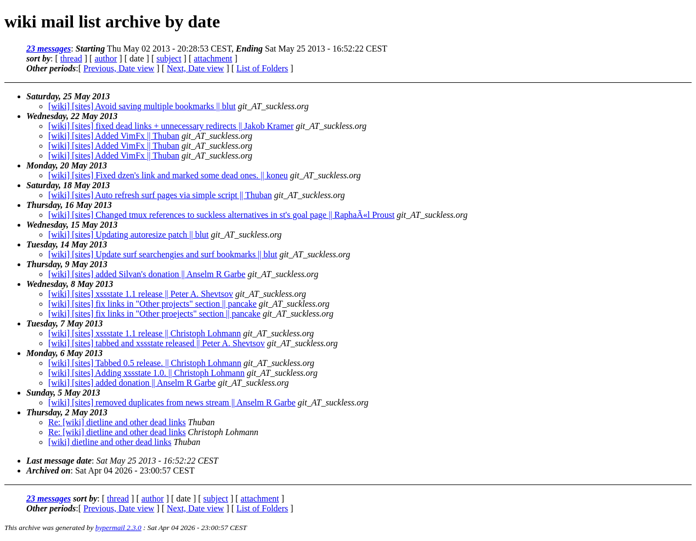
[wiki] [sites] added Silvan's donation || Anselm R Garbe (146, 274)
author (105, 58)
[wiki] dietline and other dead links (109, 442)
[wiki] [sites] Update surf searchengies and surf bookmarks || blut (162, 254)
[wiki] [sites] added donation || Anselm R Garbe (132, 382)
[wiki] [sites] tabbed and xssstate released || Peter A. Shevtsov (156, 343)
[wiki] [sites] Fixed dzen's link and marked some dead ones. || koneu (168, 175)
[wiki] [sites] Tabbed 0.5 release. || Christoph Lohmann (144, 363)
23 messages (48, 48)
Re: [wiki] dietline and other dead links (117, 422)
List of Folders (262, 68)
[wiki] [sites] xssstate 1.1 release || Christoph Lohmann (144, 333)
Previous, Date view (118, 68)
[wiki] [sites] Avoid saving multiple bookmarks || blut (142, 106)
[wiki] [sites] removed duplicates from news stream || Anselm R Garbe (172, 402)
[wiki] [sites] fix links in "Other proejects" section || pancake (154, 313)
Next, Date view (195, 68)
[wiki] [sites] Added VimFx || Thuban (113, 135)
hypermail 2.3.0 (118, 527)
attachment (213, 58)
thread (71, 58)
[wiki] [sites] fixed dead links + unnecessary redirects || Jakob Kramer (170, 126)
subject (168, 58)
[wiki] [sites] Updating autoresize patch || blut (128, 234)
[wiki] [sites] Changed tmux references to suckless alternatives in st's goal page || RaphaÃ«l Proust (221, 214)
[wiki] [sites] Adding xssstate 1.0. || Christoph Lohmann (146, 372)
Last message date (59, 460)
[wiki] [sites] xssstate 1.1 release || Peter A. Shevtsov (140, 293)
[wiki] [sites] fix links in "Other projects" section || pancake (152, 303)
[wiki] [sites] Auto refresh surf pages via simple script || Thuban (160, 195)
